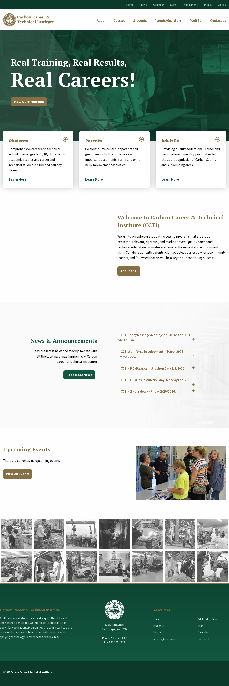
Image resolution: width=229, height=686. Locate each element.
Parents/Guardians (164, 639)
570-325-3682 (119, 638)
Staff (173, 4)
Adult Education (207, 619)
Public (208, 4)
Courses (158, 633)
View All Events (18, 474)
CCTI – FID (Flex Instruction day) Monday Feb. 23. (155, 380)
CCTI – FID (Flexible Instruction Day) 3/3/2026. (153, 369)
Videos (222, 4)
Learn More (17, 180)
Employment (190, 4)
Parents (94, 141)
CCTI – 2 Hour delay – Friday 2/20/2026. (148, 391)
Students (19, 141)
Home (130, 4)
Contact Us (205, 639)
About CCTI (129, 271)
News (143, 4)
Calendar (158, 4)
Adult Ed (170, 141)
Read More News (78, 375)
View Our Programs (29, 102)
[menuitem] (101, 20)
